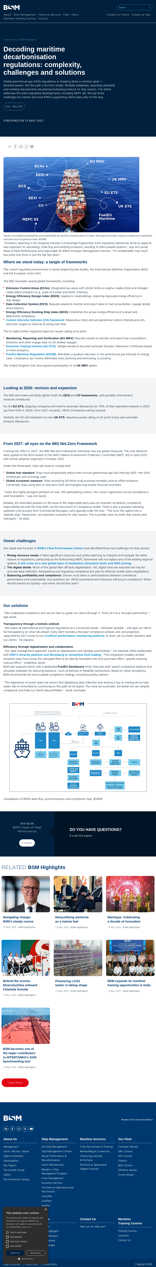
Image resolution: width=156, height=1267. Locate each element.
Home (6, 39)
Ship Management (25, 14)
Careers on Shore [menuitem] (118, 14)
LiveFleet (47, 1200)
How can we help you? (93, 1226)
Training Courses (127, 1230)
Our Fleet (124, 1139)
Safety (7, 1174)
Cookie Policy (50, 1264)
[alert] (25, 1235)
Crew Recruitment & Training (96, 1146)
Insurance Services (52, 1182)
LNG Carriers (125, 1151)
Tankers (122, 1160)
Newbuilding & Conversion (95, 1151)
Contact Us (88, 1219)
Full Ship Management (54, 1146)
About (7, 14)
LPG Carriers (125, 1155)
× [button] (46, 1209)
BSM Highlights (29, 39)
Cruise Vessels (126, 1174)
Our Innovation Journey (16, 1179)
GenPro (46, 1205)
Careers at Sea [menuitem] (140, 14)
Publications (48, 1240)
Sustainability (11, 1160)
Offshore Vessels (127, 1169)
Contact (27, 842)
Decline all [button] (35, 1253)
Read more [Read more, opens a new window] (26, 1227)
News (75, 14)
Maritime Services (49, 14)
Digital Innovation (13, 1155)
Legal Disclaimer (12, 1264)
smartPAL (47, 1196)
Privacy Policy (32, 1264)
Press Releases (50, 1235)
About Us (10, 1139)
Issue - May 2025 (14, 106)
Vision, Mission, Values (16, 1151)
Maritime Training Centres (19, 18)
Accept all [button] (15, 1253)
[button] (7, 1232)
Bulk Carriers (125, 1165)
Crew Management (53, 1178)
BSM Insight (48, 1245)
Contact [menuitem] (43, 18)
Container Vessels (128, 1146)
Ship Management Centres (57, 1151)
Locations (123, 1235)
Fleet (66, 14)
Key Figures (9, 1165)
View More (15, 1082)
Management (11, 1146)
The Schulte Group (13, 1169)
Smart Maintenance (53, 1164)
